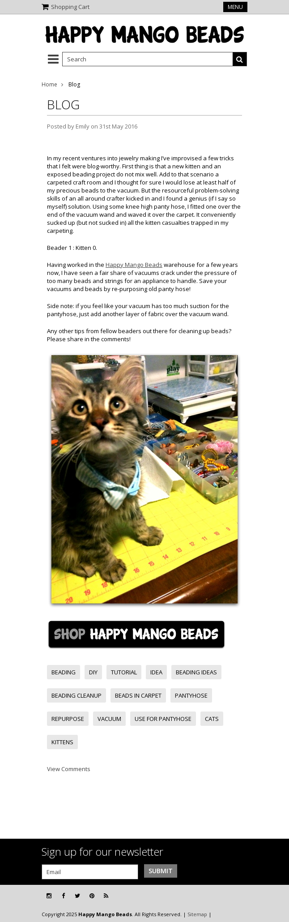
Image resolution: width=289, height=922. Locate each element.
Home (49, 84)
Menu (235, 7)
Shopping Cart (70, 7)
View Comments (68, 769)
